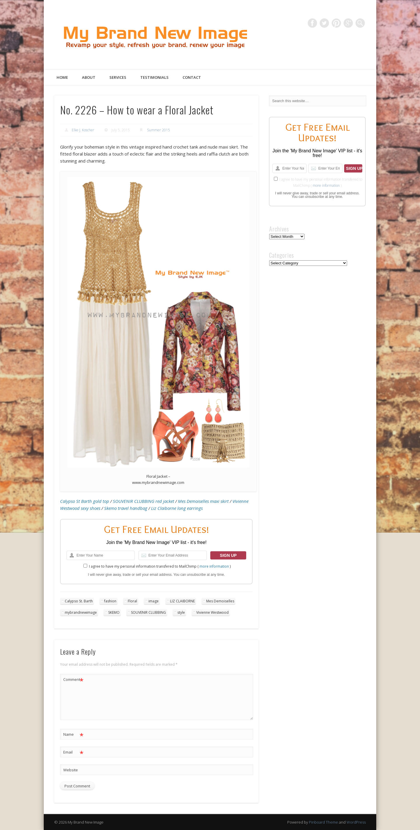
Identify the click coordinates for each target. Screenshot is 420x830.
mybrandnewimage (81, 612)
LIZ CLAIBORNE (182, 601)
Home (62, 77)
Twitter (324, 23)
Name (73, 734)
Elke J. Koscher (83, 130)
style (181, 612)
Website (70, 770)
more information (214, 566)
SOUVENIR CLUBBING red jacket (143, 501)
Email (73, 752)
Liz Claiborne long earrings (177, 508)
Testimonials (154, 77)
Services (117, 77)
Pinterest (336, 23)
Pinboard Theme (323, 822)
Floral (132, 601)
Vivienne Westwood (212, 612)
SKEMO (114, 612)
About (88, 77)
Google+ (348, 23)
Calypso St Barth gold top (84, 501)
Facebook (312, 23)
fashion (110, 601)
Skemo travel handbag (125, 508)
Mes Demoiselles (220, 601)
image (153, 601)
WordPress (356, 822)
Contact (192, 77)
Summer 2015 (158, 130)
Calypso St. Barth (79, 601)
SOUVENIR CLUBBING (148, 612)
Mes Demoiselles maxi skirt (203, 501)
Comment (73, 679)
